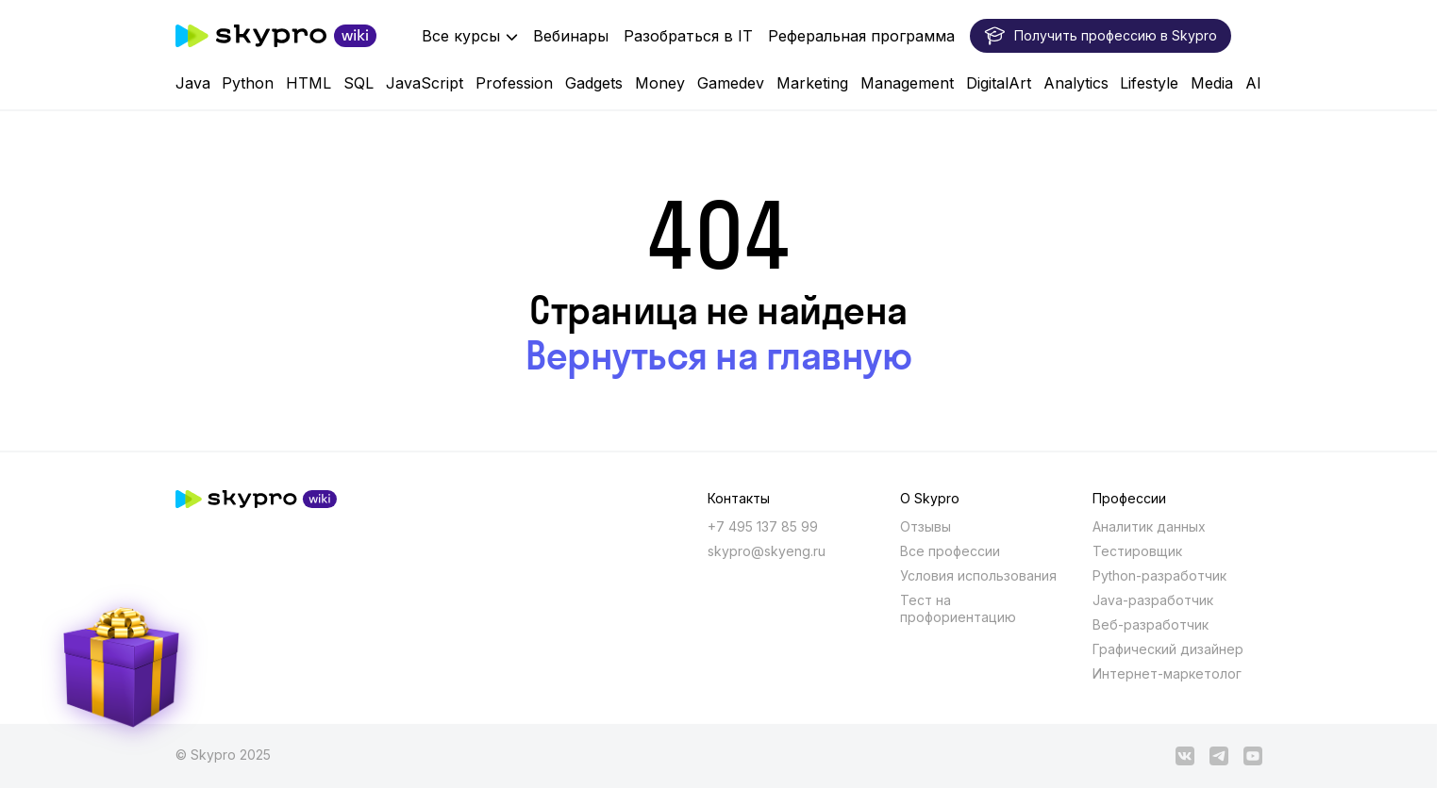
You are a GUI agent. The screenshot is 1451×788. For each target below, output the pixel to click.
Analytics (1076, 83)
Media (1212, 83)
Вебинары (571, 35)
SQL (358, 83)
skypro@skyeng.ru (767, 551)
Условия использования (978, 575)
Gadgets (594, 83)
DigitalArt (998, 83)
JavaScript (424, 83)
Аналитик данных (1149, 526)
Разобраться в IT (688, 35)
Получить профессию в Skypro (1100, 35)
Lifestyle (1149, 83)
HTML (308, 83)
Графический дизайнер (1167, 649)
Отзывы (925, 526)
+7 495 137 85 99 (763, 526)
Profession (514, 83)
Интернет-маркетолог (1167, 673)
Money (660, 83)
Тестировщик (1137, 551)
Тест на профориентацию (958, 608)
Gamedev (730, 83)
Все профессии (950, 551)
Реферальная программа (861, 35)
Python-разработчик (1159, 575)
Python (248, 83)
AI (1253, 83)
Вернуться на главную (718, 355)
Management (907, 83)
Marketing (812, 83)
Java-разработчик (1152, 600)
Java (192, 83)
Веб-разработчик (1150, 624)
